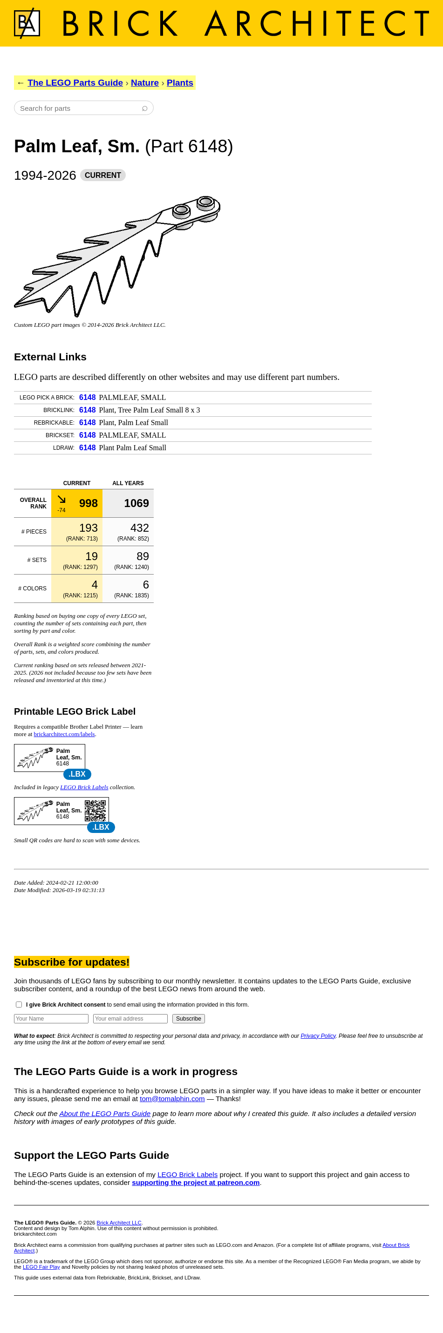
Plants (180, 83)
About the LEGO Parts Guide (104, 1113)
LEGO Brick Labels (84, 787)
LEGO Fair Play (41, 1267)
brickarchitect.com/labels (64, 734)
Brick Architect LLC (119, 1222)
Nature (145, 83)
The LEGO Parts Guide (75, 83)
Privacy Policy (318, 1036)
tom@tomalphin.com (172, 1099)
